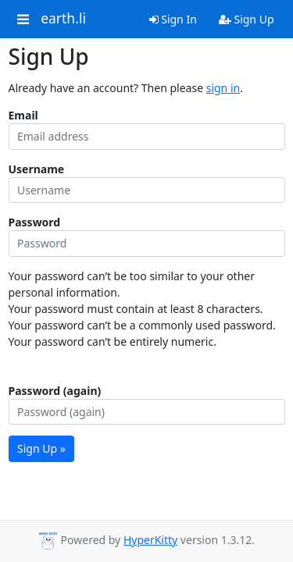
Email (23, 115)
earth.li (63, 18)
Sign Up (246, 19)
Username (37, 169)
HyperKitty (150, 539)
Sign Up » (41, 448)
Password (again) (55, 390)
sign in (223, 87)
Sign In (173, 19)
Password (35, 222)
